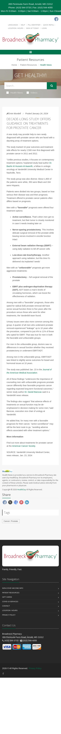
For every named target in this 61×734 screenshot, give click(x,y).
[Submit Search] (52, 85)
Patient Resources (28, 65)
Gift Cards (7, 597)
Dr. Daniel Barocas (33, 392)
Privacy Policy (9, 615)
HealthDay (21, 489)
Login (44, 28)
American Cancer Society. (24, 446)
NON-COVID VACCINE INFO (12, 588)
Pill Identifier (34, 25)
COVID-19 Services (10, 601)
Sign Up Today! (32, 28)
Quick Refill (48, 25)
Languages (13, 25)
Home (14, 65)
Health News (14, 92)
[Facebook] (56, 19)
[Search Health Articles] (25, 85)
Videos (32, 92)
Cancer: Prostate (11, 521)
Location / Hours (15, 28)
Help (23, 25)
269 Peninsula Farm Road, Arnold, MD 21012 (30, 4)
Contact (6, 606)
